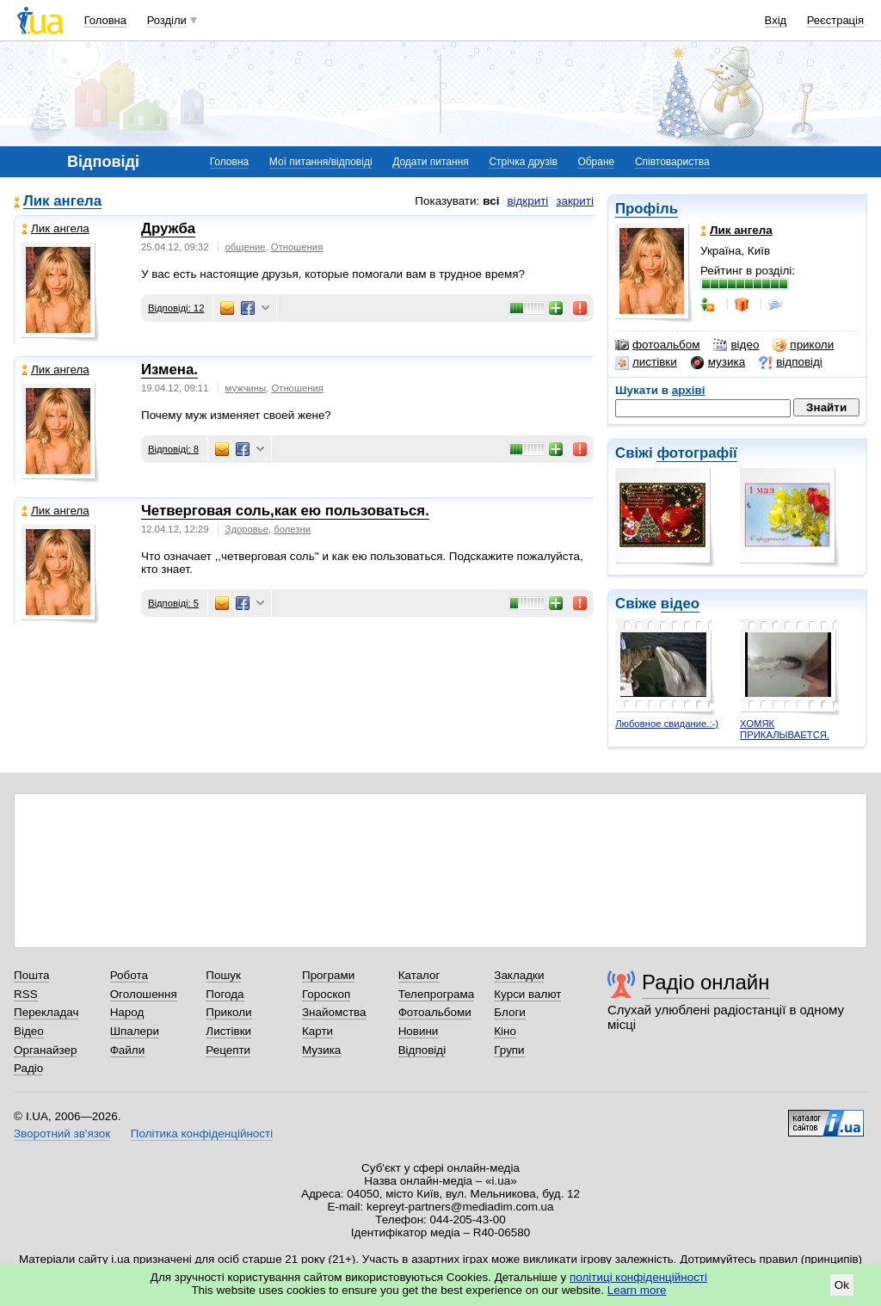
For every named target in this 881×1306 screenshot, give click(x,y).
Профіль (646, 208)
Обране (595, 162)
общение (245, 247)
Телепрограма (436, 994)
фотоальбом (657, 345)
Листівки (228, 1031)
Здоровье (246, 529)
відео (736, 345)
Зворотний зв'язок (62, 1133)
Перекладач (46, 1012)
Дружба (168, 228)
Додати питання (430, 162)
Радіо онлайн (706, 982)
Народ (127, 1012)
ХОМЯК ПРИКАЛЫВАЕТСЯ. (784, 729)
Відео (29, 1031)
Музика (321, 1050)
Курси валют (527, 994)
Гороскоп (326, 994)
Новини (418, 1031)
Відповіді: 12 (176, 308)
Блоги (510, 1012)
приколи (803, 345)
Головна (105, 20)
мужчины (246, 388)
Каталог (419, 975)
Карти (317, 1031)
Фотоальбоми (434, 1012)
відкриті (527, 200)
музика (718, 362)
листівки (646, 362)
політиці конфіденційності (638, 1277)
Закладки (519, 975)
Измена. (169, 369)
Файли (127, 1050)
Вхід (776, 20)
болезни (292, 529)
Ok (842, 1284)
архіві (688, 390)
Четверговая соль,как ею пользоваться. (285, 510)
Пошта (31, 975)
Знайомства (334, 1012)
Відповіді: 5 (173, 603)
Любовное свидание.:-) (666, 723)
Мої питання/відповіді (321, 162)
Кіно (505, 1031)
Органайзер (45, 1050)
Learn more (637, 1290)
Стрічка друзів (523, 162)
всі (491, 200)
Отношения (297, 247)
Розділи (167, 20)
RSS (26, 994)
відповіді (790, 362)
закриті (575, 200)
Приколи (228, 1012)
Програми (328, 975)
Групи (509, 1050)
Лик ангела (62, 201)
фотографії (696, 453)
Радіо (28, 1068)
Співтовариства (672, 162)
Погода (224, 994)
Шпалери (134, 1031)
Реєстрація (835, 20)
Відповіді (422, 1050)
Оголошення (143, 994)
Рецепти (228, 1050)
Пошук (223, 975)
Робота (129, 975)
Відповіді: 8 (173, 449)
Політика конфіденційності (202, 1133)
